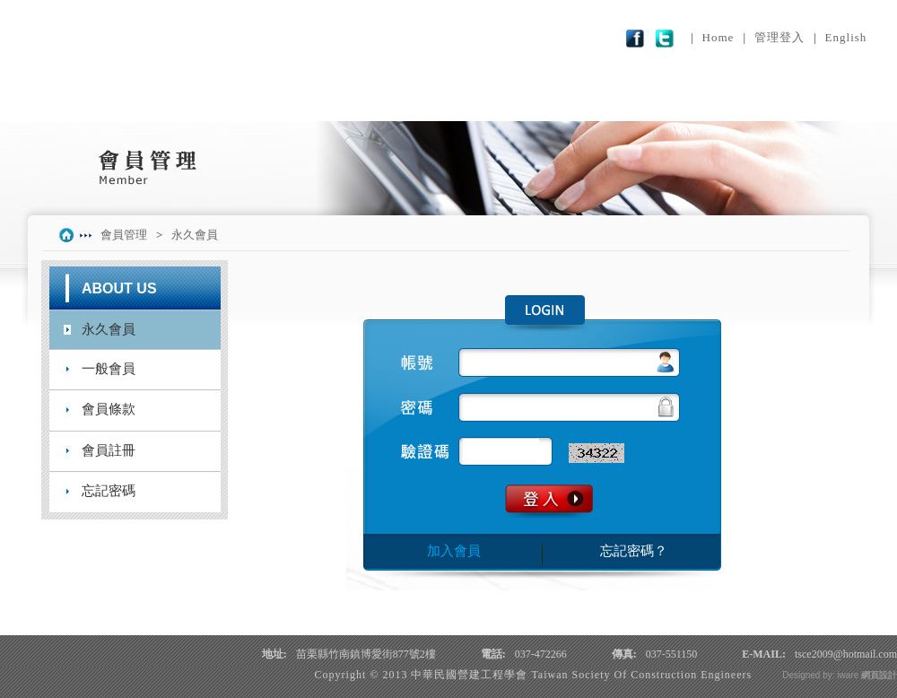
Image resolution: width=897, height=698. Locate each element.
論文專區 (517, 101)
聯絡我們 (800, 101)
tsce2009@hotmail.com (846, 654)
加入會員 (454, 551)
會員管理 (658, 101)
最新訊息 (233, 101)
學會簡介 (91, 101)
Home (718, 37)
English (846, 37)
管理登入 (779, 37)
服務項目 (375, 101)
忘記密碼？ (633, 551)
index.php (69, 234)
